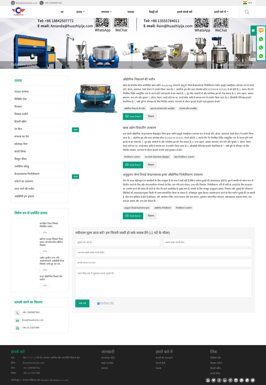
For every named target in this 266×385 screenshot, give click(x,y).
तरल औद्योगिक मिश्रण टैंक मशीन (51, 278)
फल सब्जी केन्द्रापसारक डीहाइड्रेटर (157, 157)
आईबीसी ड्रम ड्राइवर (24, 196)
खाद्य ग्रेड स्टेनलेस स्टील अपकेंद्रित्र (162, 108)
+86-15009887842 (53, 3)
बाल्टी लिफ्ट (20, 151)
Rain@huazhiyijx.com (26, 3)
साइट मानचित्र (107, 363)
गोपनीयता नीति (108, 358)
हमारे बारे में (221, 12)
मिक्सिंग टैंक (20, 99)
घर (62, 12)
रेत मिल (18, 129)
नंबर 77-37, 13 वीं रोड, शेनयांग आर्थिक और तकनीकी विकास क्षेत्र (51, 357)
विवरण (151, 116)
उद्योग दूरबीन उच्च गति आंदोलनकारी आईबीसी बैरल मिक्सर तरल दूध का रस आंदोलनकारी (52, 261)
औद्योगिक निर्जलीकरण (162, 208)
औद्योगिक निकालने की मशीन (134, 108)
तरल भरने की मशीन (24, 188)
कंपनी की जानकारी (164, 358)
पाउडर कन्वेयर (21, 91)
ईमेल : (13, 363)
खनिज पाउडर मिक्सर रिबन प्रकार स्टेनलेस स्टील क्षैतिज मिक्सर (51, 242)
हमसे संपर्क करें (184, 12)
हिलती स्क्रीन (20, 121)
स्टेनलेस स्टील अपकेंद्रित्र (188, 108)
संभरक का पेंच (21, 136)
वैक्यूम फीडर (20, 159)
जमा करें (82, 303)
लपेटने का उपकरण (23, 181)
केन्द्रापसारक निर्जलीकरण (27, 173)
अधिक (44, 232)
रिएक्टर (18, 106)
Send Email (133, 116)
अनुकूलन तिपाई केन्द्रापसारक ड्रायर (136, 208)
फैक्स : (14, 373)
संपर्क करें (18, 352)
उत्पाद (80, 12)
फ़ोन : (13, 368)
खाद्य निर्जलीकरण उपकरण (184, 157)
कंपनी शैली (161, 363)
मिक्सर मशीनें (21, 114)
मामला (130, 12)
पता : (13, 357)
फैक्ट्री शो (153, 12)
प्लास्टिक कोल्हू (21, 166)
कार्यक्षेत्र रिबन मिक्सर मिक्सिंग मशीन (49, 225)
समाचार (106, 12)
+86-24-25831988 (30, 327)
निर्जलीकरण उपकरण (132, 157)
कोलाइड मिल (20, 144)
